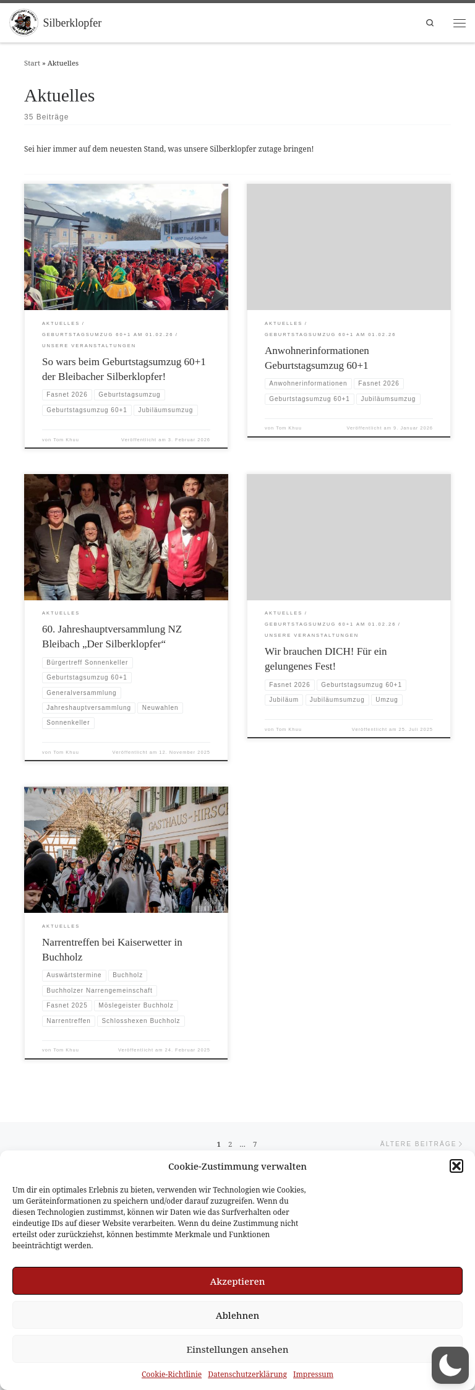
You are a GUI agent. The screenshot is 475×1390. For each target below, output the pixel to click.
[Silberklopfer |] (23, 21)
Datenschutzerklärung (247, 1374)
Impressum (313, 1374)
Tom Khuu (66, 439)
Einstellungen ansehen (238, 1349)
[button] (456, 1166)
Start (32, 62)
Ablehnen (238, 1315)
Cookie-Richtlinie (172, 1374)
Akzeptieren (237, 1281)
